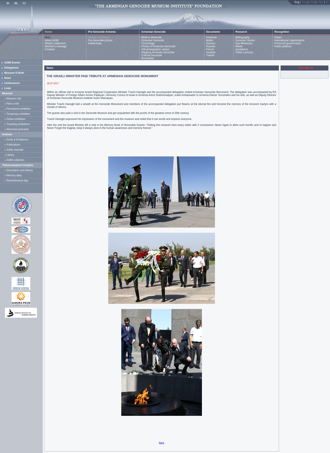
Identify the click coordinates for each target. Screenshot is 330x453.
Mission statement (55, 43)
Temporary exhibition (18, 113)
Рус (320, 2)
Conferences (12, 83)
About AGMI (52, 40)
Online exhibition (16, 119)
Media (238, 46)
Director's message (56, 46)
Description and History (19, 170)
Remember (147, 58)
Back (161, 442)
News (7, 77)
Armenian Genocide (152, 40)
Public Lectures (244, 52)
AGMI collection (15, 160)
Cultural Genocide (151, 55)
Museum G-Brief (14, 72)
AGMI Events (12, 62)
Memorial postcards (18, 129)
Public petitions (283, 46)
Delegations (11, 67)
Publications (13, 144)
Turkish (210, 55)
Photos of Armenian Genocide (158, 46)
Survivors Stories (245, 40)
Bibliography (242, 37)
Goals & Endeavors (17, 139)
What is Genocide (151, 37)
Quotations (241, 49)
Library (10, 154)
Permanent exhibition (18, 108)
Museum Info (13, 98)
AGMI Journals (15, 149)
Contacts (50, 49)
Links (7, 88)
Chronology (147, 43)
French (210, 49)
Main (48, 37)
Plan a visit (12, 103)
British (209, 40)
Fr (327, 2)
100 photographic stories (155, 49)
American (211, 37)
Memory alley (14, 175)
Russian (210, 46)
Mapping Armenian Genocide (157, 52)
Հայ (304, 2)
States (278, 37)
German (210, 43)
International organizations (290, 40)
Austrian (211, 52)
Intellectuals (95, 43)
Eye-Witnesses (244, 43)
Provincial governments (288, 43)
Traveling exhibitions (18, 124)
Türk (312, 2)
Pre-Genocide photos (100, 40)
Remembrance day (17, 180)
